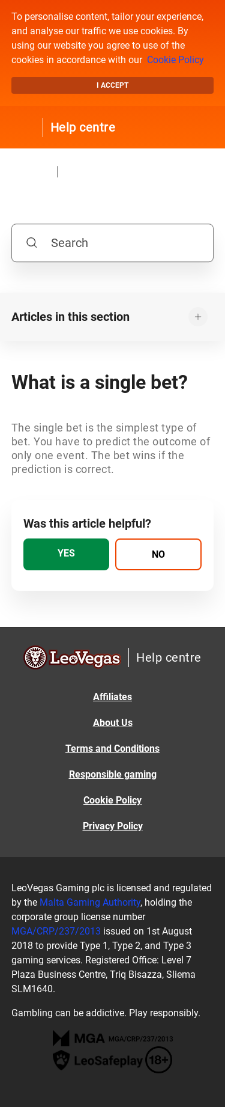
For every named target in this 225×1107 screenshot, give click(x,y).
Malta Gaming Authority (90, 902)
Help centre (83, 127)
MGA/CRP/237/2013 (56, 931)
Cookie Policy (175, 60)
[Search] (112, 243)
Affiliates (112, 697)
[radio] (66, 554)
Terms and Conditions (112, 748)
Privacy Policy (113, 826)
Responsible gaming (113, 774)
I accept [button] (112, 85)
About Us (113, 722)
